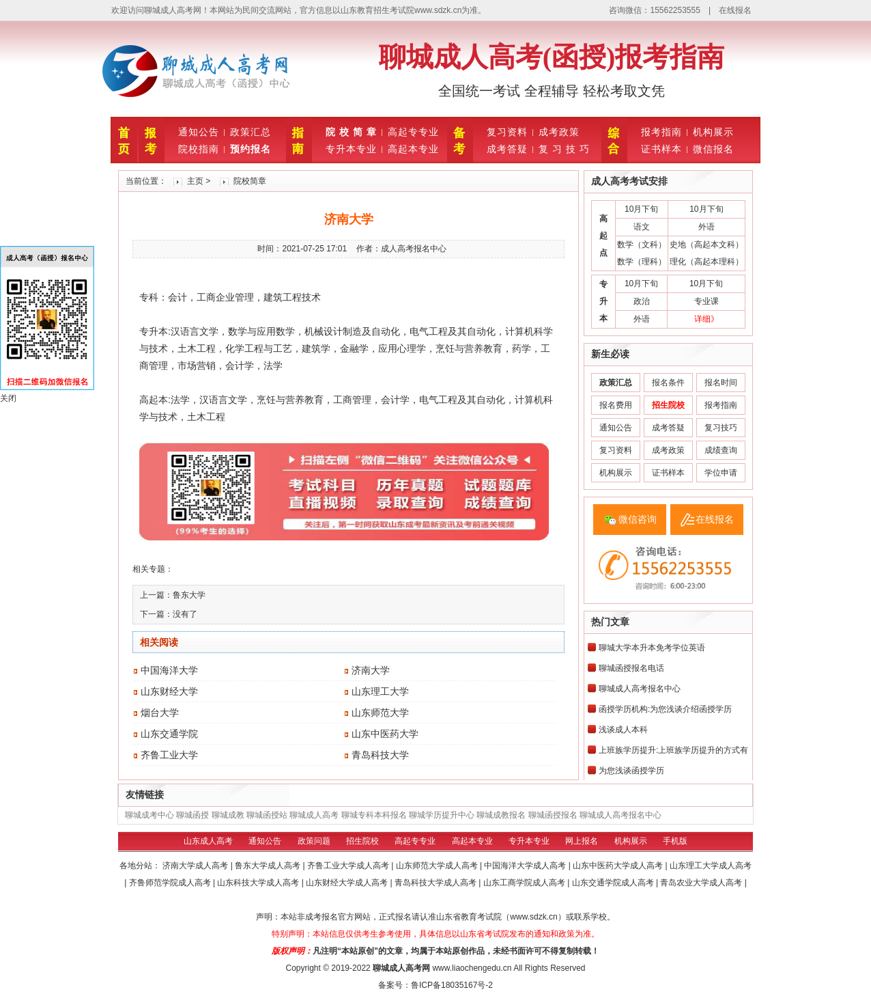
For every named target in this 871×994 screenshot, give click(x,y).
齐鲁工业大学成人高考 (349, 865)
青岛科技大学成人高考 (437, 882)
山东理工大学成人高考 (711, 865)
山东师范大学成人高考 (438, 865)
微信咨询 (637, 519)
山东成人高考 (208, 841)
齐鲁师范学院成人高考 (171, 882)
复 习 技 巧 (564, 148)
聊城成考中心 (149, 815)
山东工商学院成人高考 (525, 882)
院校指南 (198, 148)
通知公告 (198, 131)
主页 (195, 181)
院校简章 (249, 181)
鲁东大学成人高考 (268, 865)
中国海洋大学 (169, 670)
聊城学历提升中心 (441, 815)
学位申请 (720, 473)
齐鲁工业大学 (169, 754)
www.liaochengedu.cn (471, 968)
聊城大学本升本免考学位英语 (652, 647)
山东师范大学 (380, 712)
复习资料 (507, 131)
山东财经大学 (169, 691)
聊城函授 (192, 815)
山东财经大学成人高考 (348, 882)
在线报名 (735, 10)
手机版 (675, 841)
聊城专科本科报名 (374, 815)
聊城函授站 (266, 815)
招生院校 (362, 841)
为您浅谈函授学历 (631, 770)
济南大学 (371, 670)
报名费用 (615, 405)
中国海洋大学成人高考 (526, 865)
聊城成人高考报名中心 (640, 688)
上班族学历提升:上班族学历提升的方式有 (673, 750)
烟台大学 (160, 712)
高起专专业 (413, 131)
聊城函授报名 (552, 815)
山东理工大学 (380, 691)
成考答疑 (507, 148)
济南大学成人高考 (196, 865)
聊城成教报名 (501, 815)
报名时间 (720, 382)
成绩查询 (720, 450)
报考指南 (661, 131)
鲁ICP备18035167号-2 (452, 985)
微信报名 (713, 148)
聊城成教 (228, 815)
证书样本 (661, 148)
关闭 (8, 398)
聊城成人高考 (314, 815)
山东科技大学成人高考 (259, 882)
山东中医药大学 (385, 733)
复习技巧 (720, 427)
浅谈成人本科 (623, 729)
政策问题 (314, 841)
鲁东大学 (189, 595)
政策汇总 (250, 131)
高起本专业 (413, 148)
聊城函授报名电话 (631, 668)
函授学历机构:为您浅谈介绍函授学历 (665, 709)
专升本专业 (351, 148)
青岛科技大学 (380, 754)
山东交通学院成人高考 (614, 882)
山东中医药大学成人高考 (619, 865)
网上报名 (581, 841)
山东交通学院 (169, 733)
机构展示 (713, 131)
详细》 (706, 319)
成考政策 (559, 131)
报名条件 (668, 382)
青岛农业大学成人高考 (702, 882)
